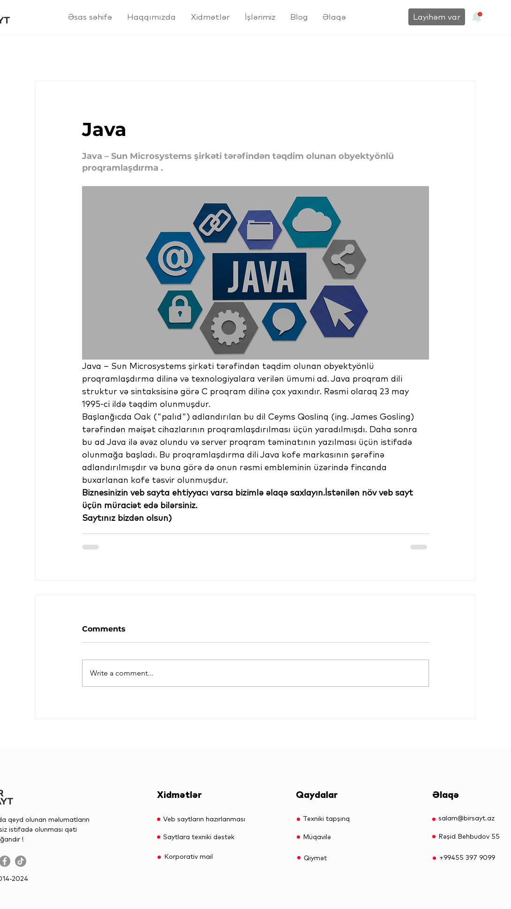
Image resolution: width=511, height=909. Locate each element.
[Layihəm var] (437, 17)
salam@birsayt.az (466, 818)
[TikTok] (20, 861)
